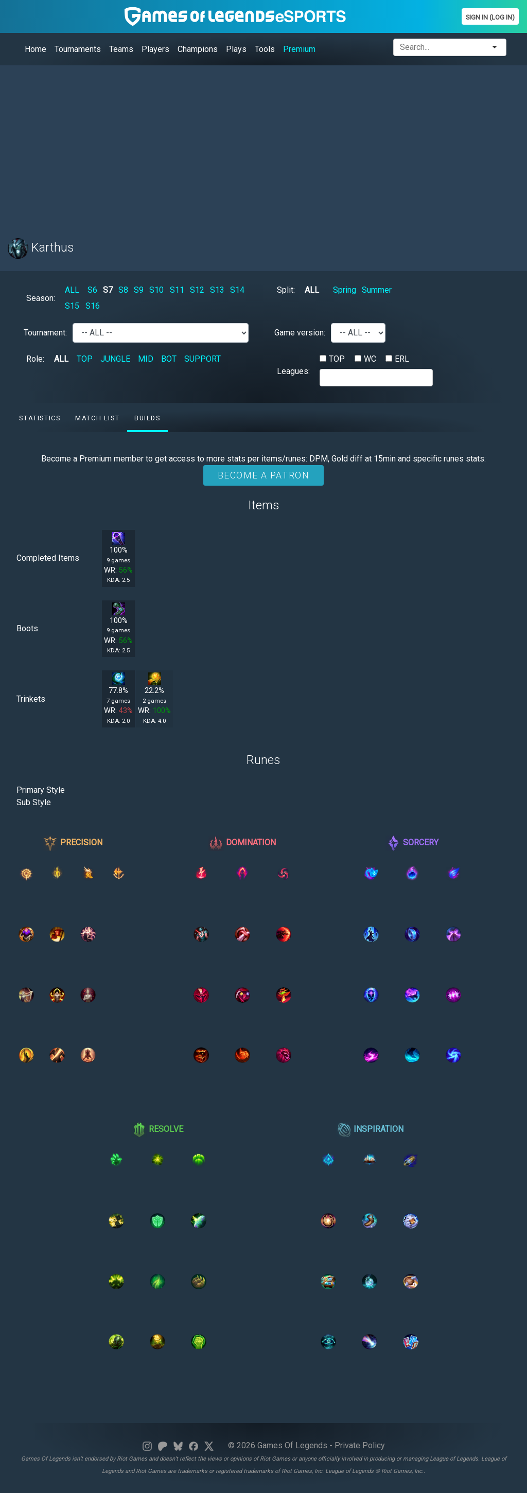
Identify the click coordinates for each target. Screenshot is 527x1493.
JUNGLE (115, 359)
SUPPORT (202, 359)
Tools (265, 49)
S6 (92, 290)
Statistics (39, 418)
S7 (108, 290)
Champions (198, 49)
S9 (139, 290)
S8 (123, 290)
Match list (97, 418)
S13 (217, 290)
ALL (72, 290)
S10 (156, 290)
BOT (169, 359)
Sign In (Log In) (490, 17)
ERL (402, 359)
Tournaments (78, 49)
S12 (197, 290)
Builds (147, 418)
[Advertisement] (263, 146)
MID (145, 359)
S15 (72, 306)
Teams (121, 49)
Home (35, 49)
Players (155, 49)
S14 (237, 290)
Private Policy (360, 1445)
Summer (377, 290)
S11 (177, 290)
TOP (85, 359)
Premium (299, 49)
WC (370, 359)
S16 (92, 306)
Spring (344, 290)
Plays (236, 49)
